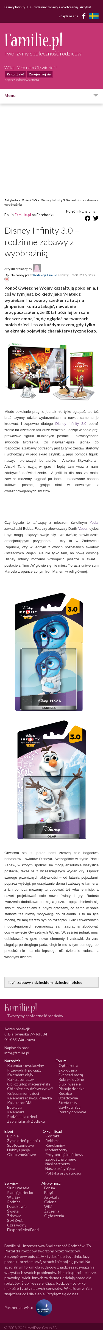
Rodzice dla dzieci (22, 1111)
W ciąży (13, 1191)
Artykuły (11, 195)
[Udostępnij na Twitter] (96, 213)
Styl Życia (15, 1215)
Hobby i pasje (18, 1144)
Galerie (50, 1196)
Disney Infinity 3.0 (70, 418)
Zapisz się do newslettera (21, 80)
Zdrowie (14, 1210)
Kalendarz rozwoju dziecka (29, 1092)
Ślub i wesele (70, 1078)
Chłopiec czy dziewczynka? (30, 1083)
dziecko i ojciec (68, 977)
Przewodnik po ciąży (24, 1064)
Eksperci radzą (71, 1069)
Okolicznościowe (21, 1149)
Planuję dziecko (72, 1083)
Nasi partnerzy (57, 1158)
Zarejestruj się (40, 74)
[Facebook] (84, 16)
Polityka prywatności (63, 1167)
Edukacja (14, 1101)
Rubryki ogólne (71, 1074)
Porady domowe (72, 1106)
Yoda (94, 517)
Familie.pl (23, 209)
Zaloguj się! (15, 74)
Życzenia (51, 1205)
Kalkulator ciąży (20, 1074)
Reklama (52, 1135)
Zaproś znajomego (60, 1153)
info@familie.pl (16, 1047)
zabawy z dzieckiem (35, 977)
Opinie (13, 1130)
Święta (13, 1205)
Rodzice (65, 1087)
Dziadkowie (68, 1092)
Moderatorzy (56, 1144)
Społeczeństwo (20, 1139)
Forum (49, 1182)
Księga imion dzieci (23, 1087)
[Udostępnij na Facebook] (87, 213)
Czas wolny (16, 1219)
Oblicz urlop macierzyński (28, 1078)
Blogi (48, 1187)
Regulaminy (55, 1139)
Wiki (48, 1201)
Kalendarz (15, 1106)
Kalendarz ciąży (20, 1069)
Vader (82, 523)
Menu (10, 95)
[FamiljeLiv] (94, 16)
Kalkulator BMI (20, 1097)
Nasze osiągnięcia (60, 1163)
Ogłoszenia (68, 1060)
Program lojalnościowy (64, 1149)
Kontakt (52, 1130)
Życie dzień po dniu (23, 1135)
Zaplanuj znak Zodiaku (26, 1115)
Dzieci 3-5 (29, 195)
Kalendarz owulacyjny (25, 1060)
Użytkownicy (69, 1101)
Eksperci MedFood (23, 1224)
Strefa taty (68, 1097)
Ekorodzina (68, 1064)
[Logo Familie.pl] (51, 41)
